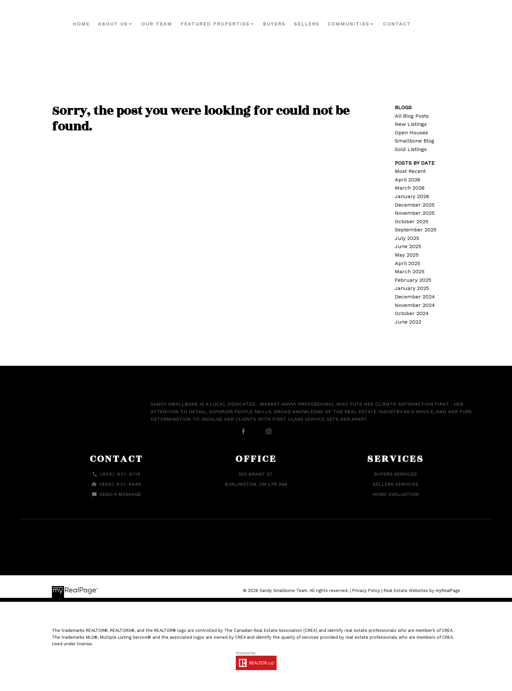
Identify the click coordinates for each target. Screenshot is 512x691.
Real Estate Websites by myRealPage (422, 590)
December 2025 (415, 205)
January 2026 (412, 196)
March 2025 (409, 271)
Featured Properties (229, 23)
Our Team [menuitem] (171, 23)
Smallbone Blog (414, 141)
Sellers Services (395, 484)
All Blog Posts (412, 116)
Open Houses (411, 132)
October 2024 (412, 313)
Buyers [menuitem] (288, 23)
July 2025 (407, 238)
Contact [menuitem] (411, 23)
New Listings (411, 124)
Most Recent (410, 171)
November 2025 (415, 213)
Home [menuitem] (95, 23)
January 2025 (412, 288)
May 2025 (407, 255)
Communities (363, 23)
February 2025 (413, 280)
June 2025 (408, 246)
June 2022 (408, 322)
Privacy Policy (366, 590)
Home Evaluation (396, 494)
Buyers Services (395, 474)
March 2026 (409, 188)
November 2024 (415, 305)
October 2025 (411, 221)
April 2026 (407, 180)
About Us (127, 23)
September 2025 (416, 230)
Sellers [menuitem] (320, 23)
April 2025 (407, 263)
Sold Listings (411, 149)
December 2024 (415, 297)
